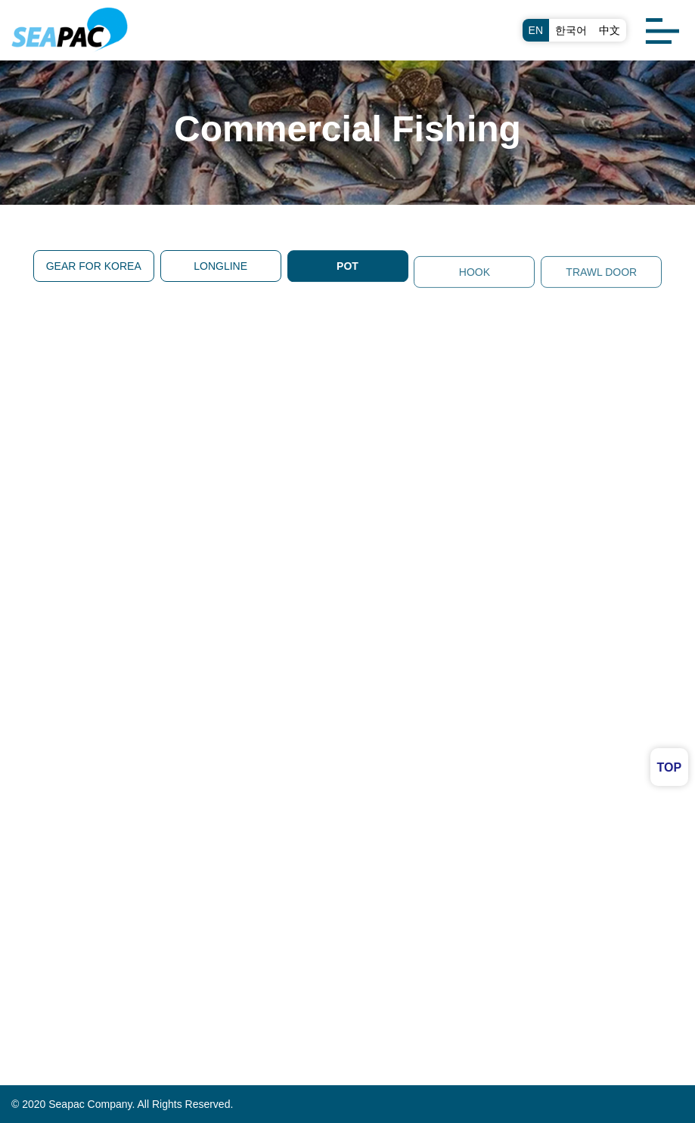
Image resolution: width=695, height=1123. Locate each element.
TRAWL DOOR (601, 277)
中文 (609, 30)
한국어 (571, 30)
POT (347, 267)
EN (536, 30)
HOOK (474, 277)
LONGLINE (220, 266)
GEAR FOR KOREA (93, 266)
